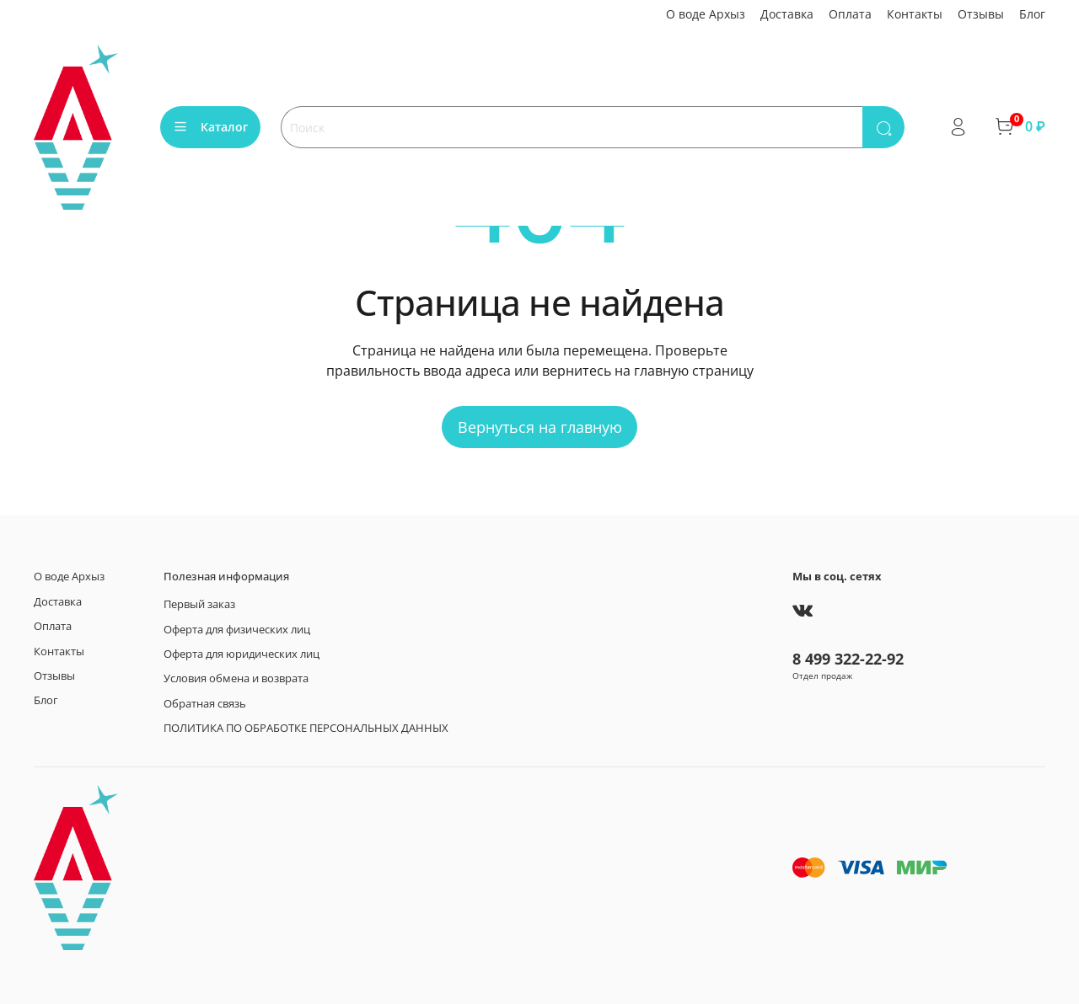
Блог (1032, 14)
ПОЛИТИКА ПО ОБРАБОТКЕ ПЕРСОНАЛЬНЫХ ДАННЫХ (306, 728)
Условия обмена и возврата (236, 678)
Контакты (914, 14)
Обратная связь (205, 704)
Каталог (210, 127)
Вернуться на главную (540, 427)
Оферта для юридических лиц (241, 654)
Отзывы (981, 14)
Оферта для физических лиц (237, 629)
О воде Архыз (705, 14)
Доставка (786, 14)
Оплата (850, 14)
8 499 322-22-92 (848, 659)
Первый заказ (199, 604)
